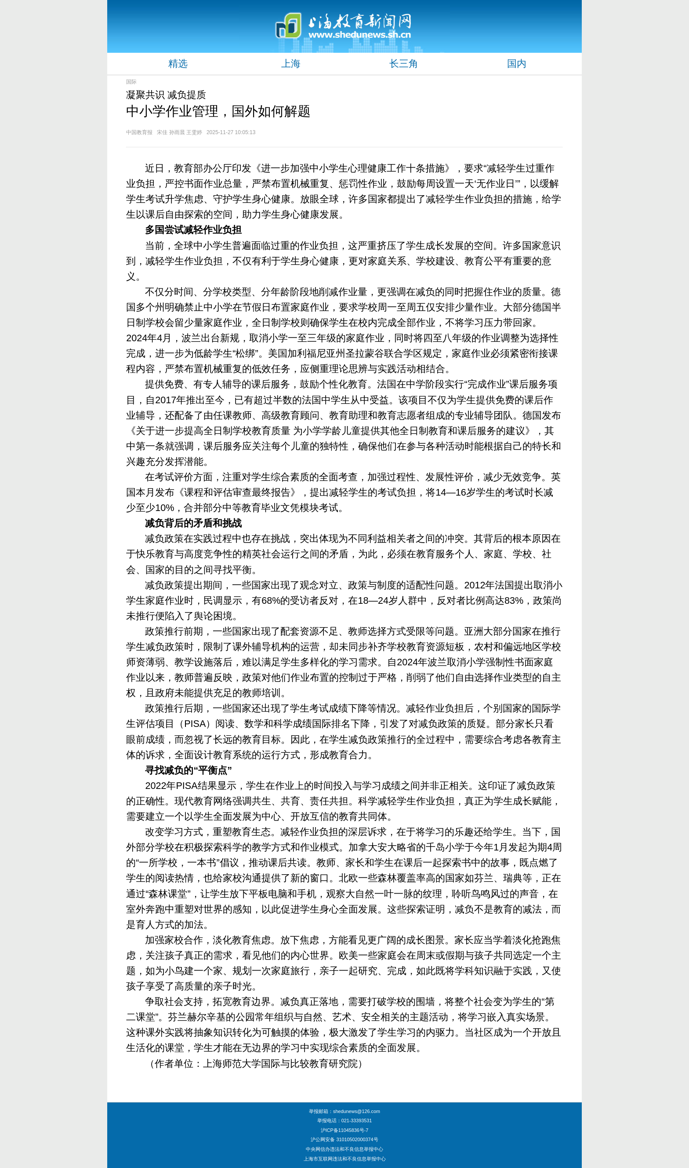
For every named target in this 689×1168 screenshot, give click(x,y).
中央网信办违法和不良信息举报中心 (344, 1149)
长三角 (403, 63)
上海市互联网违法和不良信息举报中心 (345, 1158)
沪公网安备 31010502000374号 (344, 1139)
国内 (516, 63)
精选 (178, 63)
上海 (291, 63)
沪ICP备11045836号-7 (345, 1130)
